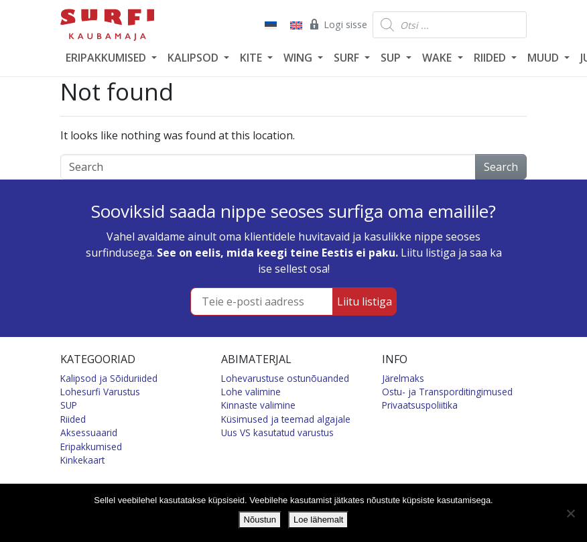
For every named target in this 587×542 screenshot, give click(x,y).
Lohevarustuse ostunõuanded (285, 378)
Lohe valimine (251, 391)
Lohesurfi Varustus (100, 391)
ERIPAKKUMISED (107, 57)
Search (501, 166)
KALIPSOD (194, 57)
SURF (348, 57)
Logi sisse (337, 24)
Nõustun (260, 520)
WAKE (438, 57)
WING (299, 57)
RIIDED (491, 57)
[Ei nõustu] (570, 513)
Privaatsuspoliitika (420, 405)
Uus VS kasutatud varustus (277, 432)
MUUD (544, 57)
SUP (392, 57)
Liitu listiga (364, 301)
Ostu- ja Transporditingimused (447, 391)
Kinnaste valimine (258, 405)
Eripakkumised (91, 446)
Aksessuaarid (88, 432)
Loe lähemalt (318, 520)
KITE (252, 57)
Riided (73, 419)
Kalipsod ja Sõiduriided (108, 378)
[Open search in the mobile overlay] (450, 24)
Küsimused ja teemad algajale (285, 419)
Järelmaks (403, 378)
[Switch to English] (295, 25)
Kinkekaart (82, 460)
